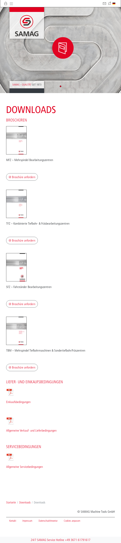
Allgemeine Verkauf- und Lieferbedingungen (31, 430)
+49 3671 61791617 (77, 540)
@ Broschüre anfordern (22, 177)
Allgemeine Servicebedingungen (24, 467)
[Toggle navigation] (11, 3)
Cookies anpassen (72, 520)
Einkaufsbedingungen (18, 402)
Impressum (27, 520)
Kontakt (12, 520)
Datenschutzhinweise (48, 520)
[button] (60, 86)
